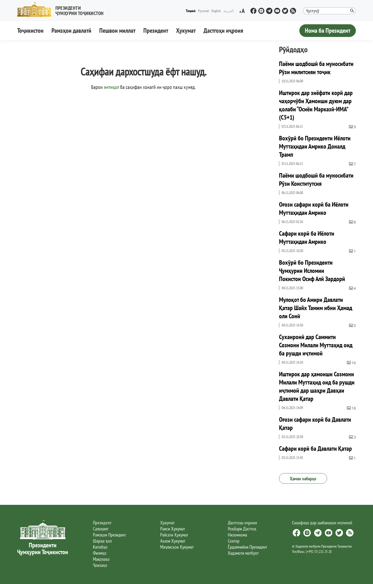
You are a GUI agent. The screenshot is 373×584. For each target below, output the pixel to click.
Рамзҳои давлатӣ (71, 30)
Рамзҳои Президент (109, 535)
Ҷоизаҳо (100, 565)
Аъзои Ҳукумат (172, 541)
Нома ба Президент (327, 30)
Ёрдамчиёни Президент (247, 547)
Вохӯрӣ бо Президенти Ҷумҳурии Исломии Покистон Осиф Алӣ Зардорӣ (312, 270)
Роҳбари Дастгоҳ (242, 529)
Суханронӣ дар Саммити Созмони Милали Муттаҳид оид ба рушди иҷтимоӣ (315, 345)
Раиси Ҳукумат (172, 529)
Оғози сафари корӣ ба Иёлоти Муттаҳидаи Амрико (313, 208)
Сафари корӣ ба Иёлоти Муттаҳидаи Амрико (306, 237)
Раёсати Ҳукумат (174, 535)
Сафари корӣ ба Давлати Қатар (315, 448)
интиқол (111, 87)
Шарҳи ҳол (102, 541)
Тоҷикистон (30, 30)
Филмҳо (99, 553)
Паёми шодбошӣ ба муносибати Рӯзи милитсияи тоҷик (316, 68)
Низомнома (237, 535)
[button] (62, 9)
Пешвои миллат (117, 30)
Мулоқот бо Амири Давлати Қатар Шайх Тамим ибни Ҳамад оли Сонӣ (315, 308)
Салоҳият (100, 529)
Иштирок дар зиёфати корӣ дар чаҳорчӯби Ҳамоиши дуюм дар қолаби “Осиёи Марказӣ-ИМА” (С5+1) (316, 105)
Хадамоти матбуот (243, 553)
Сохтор (233, 541)
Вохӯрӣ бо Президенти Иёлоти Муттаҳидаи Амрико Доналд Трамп (315, 146)
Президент (155, 30)
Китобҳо (100, 547)
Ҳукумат (186, 30)
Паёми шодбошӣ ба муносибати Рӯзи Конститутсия (316, 179)
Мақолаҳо (101, 559)
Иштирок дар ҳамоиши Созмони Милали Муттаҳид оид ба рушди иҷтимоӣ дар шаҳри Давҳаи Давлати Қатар (317, 386)
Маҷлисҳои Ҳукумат (177, 547)
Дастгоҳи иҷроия (223, 30)
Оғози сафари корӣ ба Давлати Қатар (315, 423)
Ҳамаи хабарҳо (303, 479)
